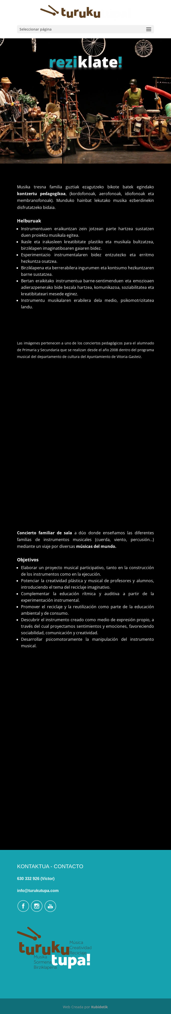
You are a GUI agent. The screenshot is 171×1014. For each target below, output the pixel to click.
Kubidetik (99, 1006)
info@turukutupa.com (38, 891)
